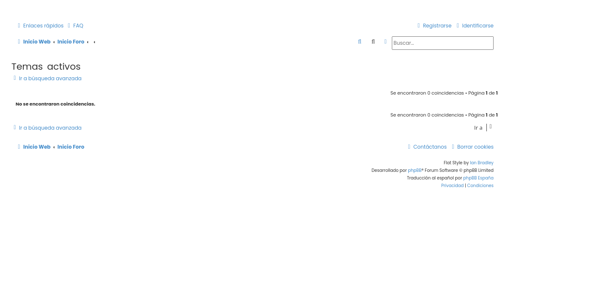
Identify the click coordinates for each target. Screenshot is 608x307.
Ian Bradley (482, 163)
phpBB (414, 170)
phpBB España (478, 178)
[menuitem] (75, 26)
